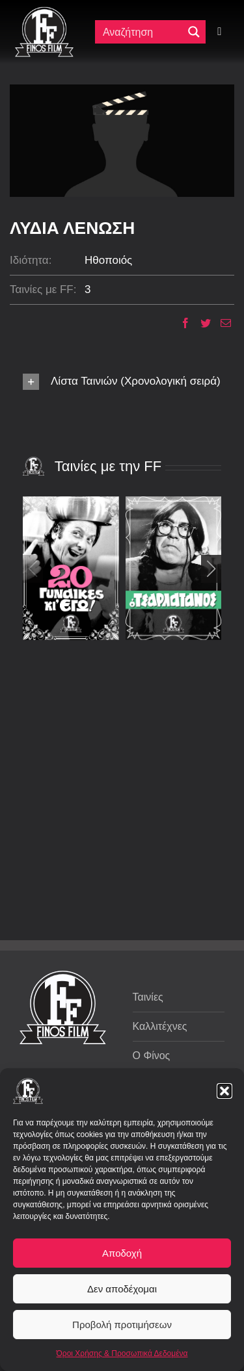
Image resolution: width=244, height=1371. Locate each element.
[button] (224, 1090)
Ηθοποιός (108, 260)
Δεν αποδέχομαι (122, 1288)
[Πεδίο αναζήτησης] (142, 32)
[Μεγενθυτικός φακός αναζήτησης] (194, 32)
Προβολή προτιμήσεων (122, 1324)
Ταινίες (148, 997)
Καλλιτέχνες (160, 1026)
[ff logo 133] (44, 12)
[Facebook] (180, 322)
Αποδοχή (122, 1253)
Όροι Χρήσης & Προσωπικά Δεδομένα (122, 1353)
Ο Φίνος (151, 1055)
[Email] (221, 322)
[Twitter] (201, 322)
